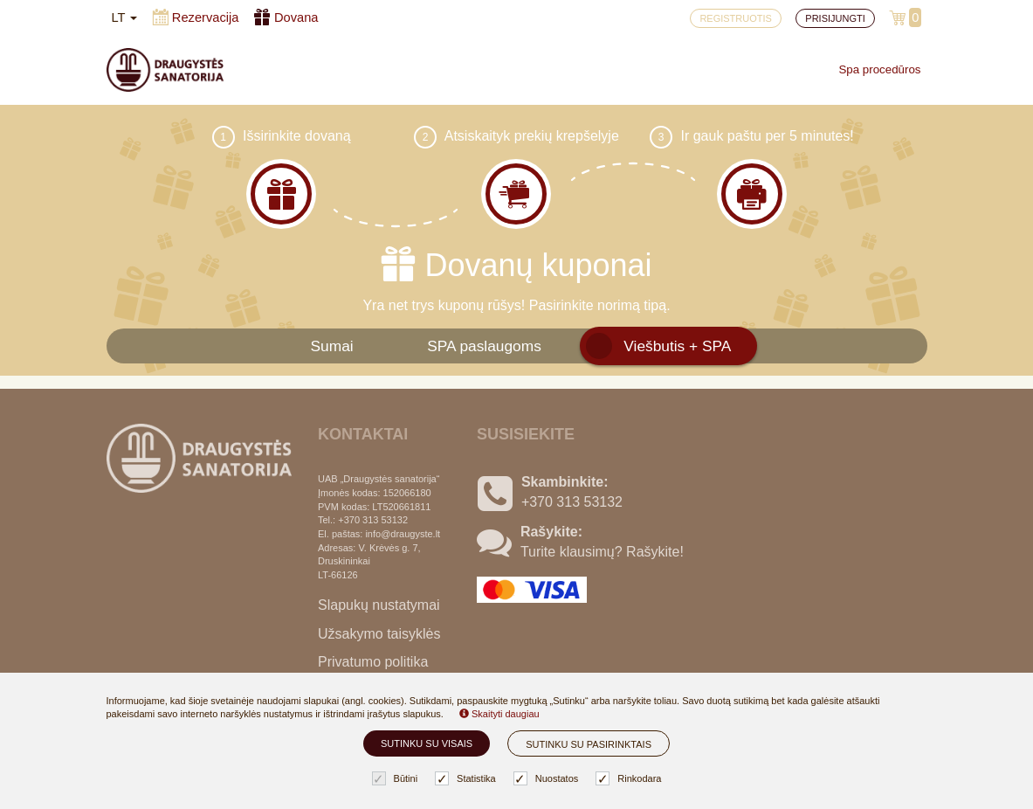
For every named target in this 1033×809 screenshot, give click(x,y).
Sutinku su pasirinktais (588, 744)
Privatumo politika (373, 661)
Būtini (397, 779)
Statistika (467, 779)
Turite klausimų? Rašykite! (602, 551)
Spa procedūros (879, 69)
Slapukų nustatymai (379, 605)
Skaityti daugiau (499, 714)
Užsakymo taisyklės (379, 633)
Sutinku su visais (426, 743)
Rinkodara (630, 779)
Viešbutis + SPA (677, 346)
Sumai (332, 346)
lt (125, 17)
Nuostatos (548, 779)
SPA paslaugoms (484, 346)
